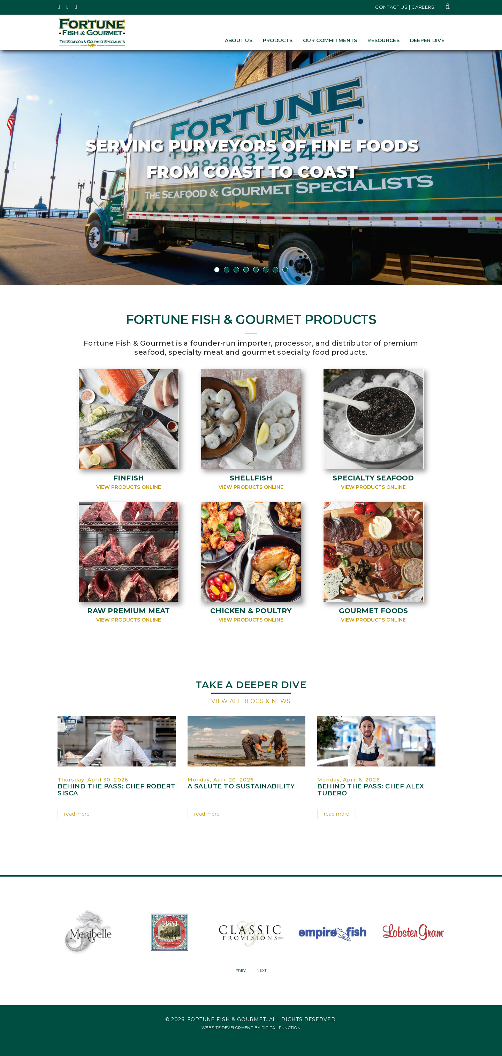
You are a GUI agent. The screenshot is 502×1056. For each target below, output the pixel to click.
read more (77, 814)
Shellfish (251, 478)
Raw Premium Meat (128, 611)
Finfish (128, 478)
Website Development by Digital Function (251, 1027)
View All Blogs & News (251, 701)
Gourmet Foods (373, 611)
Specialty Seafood (373, 478)
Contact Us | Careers (405, 7)
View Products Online (128, 487)
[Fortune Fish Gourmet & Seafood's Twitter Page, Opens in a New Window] (59, 7)
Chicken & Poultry (250, 611)
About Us (238, 40)
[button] (37, 167)
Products (277, 40)
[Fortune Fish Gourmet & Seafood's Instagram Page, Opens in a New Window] (68, 7)
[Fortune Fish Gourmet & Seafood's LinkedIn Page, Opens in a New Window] (76, 7)
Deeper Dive (427, 40)
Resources (383, 40)
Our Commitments (330, 40)
